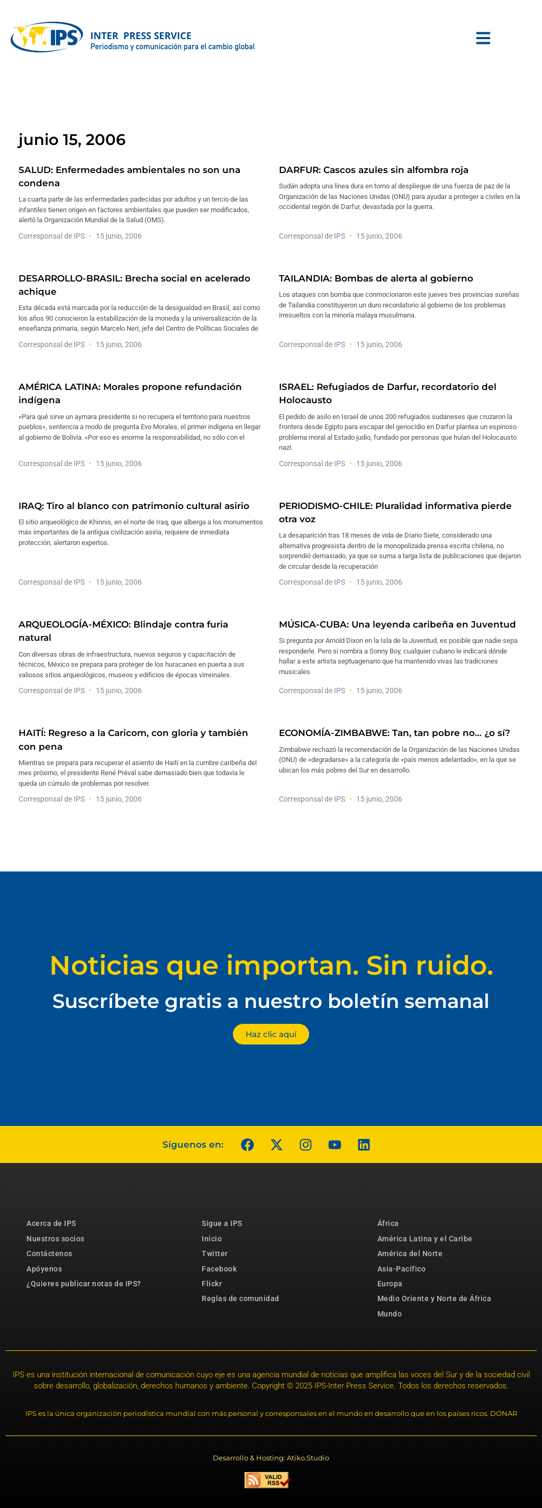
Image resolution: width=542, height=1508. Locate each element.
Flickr (212, 1283)
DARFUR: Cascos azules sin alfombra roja (373, 170)
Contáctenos (49, 1253)
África (388, 1223)
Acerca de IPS (51, 1223)
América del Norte (410, 1253)
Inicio (212, 1238)
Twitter (215, 1253)
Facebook (219, 1269)
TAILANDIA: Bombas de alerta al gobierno (376, 278)
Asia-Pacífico (401, 1269)
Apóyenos (44, 1269)
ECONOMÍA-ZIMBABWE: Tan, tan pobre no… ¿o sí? (394, 733)
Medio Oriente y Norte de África (434, 1298)
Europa (390, 1283)
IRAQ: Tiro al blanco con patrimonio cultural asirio (134, 506)
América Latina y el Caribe (425, 1238)
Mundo (389, 1314)
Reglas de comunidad (240, 1298)
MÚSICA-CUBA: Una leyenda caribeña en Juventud (397, 624)
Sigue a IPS (222, 1223)
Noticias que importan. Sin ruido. (271, 965)
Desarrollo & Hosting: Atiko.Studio (271, 1458)
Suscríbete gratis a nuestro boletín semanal (271, 1001)
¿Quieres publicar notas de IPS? (83, 1283)
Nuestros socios (55, 1238)
